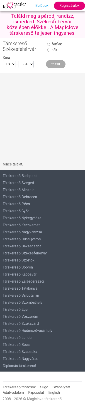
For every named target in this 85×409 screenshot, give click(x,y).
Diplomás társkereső (19, 366)
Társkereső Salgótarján (21, 295)
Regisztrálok (69, 5)
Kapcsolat (36, 392)
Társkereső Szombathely (22, 302)
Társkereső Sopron (18, 267)
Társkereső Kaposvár (19, 274)
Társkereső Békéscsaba (22, 246)
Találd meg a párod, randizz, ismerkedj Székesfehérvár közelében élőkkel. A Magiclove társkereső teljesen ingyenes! (42, 24)
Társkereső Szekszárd (21, 323)
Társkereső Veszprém (20, 316)
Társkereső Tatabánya (20, 288)
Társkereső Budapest (20, 176)
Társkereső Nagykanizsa (22, 232)
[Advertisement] (42, 115)
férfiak (54, 44)
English (54, 392)
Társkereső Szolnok (18, 260)
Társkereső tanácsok (19, 387)
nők (52, 50)
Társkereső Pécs (16, 204)
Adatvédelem (13, 392)
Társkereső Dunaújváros (22, 239)
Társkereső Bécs (16, 344)
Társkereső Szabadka (20, 352)
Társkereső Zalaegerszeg (23, 281)
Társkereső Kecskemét (21, 225)
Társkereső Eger (16, 309)
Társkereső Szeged (18, 183)
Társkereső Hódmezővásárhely (27, 330)
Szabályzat (61, 387)
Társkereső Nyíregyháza (22, 218)
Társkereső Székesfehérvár (25, 253)
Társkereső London (18, 337)
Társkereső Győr (16, 211)
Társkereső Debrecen (20, 197)
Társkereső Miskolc (18, 190)
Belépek (42, 5)
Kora (6, 58)
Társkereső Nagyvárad (20, 359)
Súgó (44, 387)
